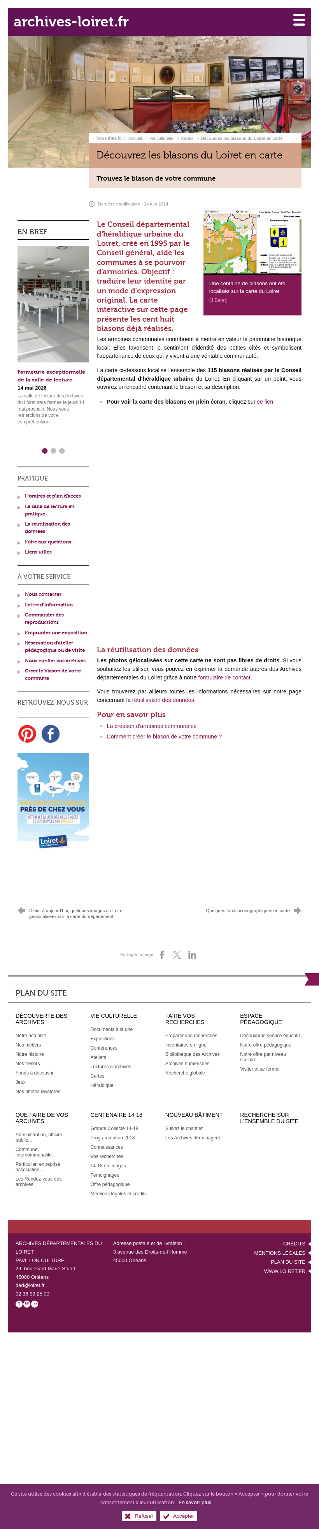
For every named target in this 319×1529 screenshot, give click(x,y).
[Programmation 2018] (112, 1129)
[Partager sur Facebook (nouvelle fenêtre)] (161, 946)
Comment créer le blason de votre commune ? (164, 733)
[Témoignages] (104, 1167)
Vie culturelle (161, 134)
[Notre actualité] (31, 1027)
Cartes (187, 134)
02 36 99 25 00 (32, 1285)
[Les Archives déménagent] (192, 1129)
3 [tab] (61, 446)
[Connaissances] (106, 1139)
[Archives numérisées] (187, 1055)
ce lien (265, 398)
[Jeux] (21, 1074)
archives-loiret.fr (82, 20)
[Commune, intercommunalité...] (36, 1144)
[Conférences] (103, 1040)
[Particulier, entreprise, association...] (38, 1158)
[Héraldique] (101, 1077)
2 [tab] (53, 446)
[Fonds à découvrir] (35, 1065)
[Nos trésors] (28, 1055)
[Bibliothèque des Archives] (192, 1046)
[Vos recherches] (106, 1148)
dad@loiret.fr (30, 1277)
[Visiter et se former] (260, 1061)
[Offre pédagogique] (110, 1176)
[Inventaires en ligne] (186, 1037)
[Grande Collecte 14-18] (114, 1120)
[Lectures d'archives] (110, 1058)
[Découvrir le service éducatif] (270, 1027)
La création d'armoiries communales (151, 722)
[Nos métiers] (28, 1037)
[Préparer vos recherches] (191, 1027)
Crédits (294, 1235)
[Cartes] (97, 1068)
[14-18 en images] (108, 1157)
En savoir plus (195, 1502)
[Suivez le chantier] (184, 1120)
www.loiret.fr (284, 1263)
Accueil (135, 134)
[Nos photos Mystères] (38, 1083)
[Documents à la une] (111, 1021)
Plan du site (288, 1254)
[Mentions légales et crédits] (118, 1185)
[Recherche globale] (185, 1065)
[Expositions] (102, 1030)
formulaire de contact (224, 673)
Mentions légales (279, 1244)
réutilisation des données (163, 696)
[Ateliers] (98, 1049)
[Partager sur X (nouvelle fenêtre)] (177, 946)
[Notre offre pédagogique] (265, 1037)
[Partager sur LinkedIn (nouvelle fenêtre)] (192, 946)
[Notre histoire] (30, 1046)
